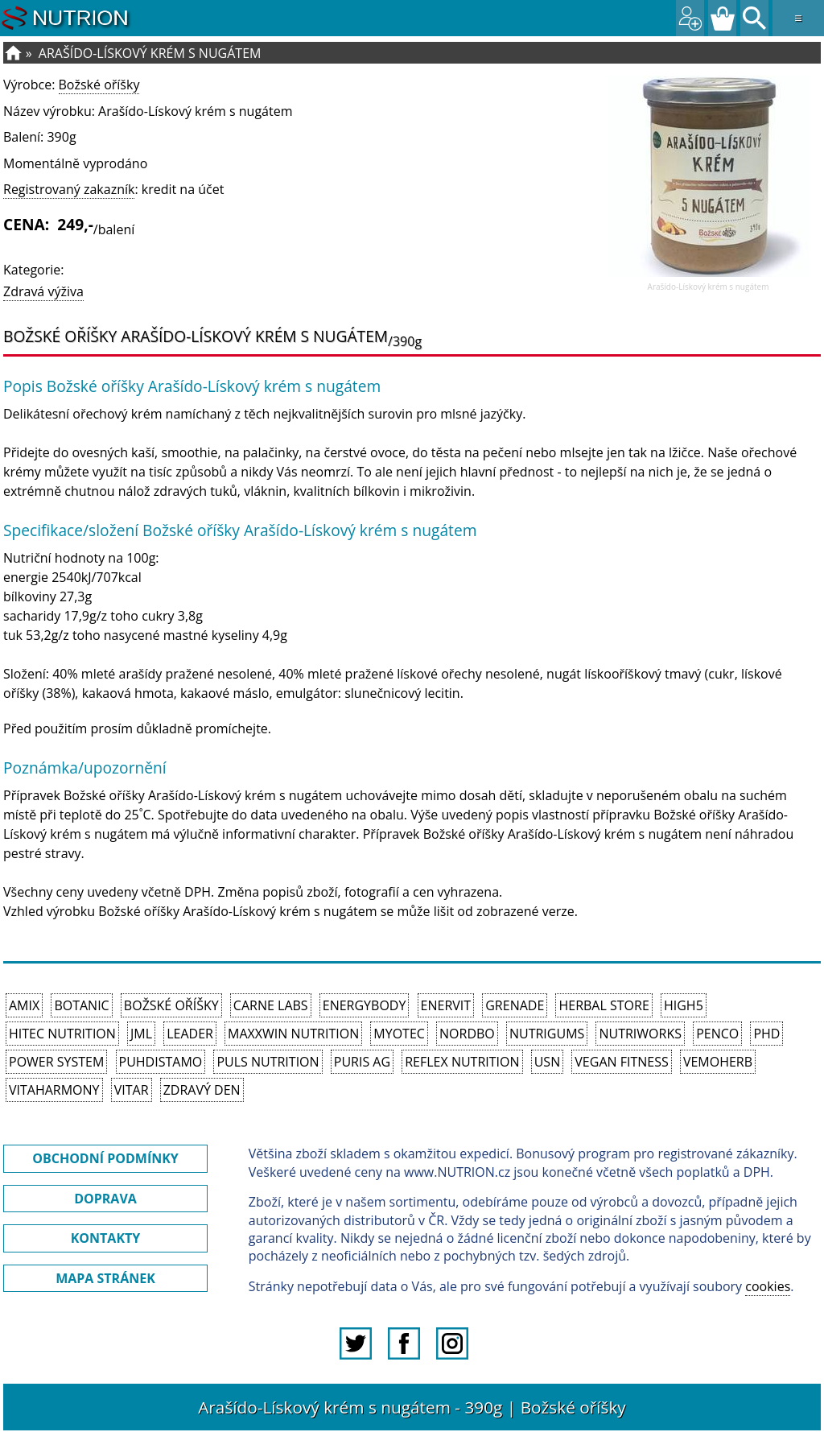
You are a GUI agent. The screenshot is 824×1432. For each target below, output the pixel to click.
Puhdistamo (161, 1062)
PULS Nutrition (267, 1062)
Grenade (514, 1005)
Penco (717, 1033)
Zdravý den (202, 1090)
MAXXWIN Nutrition (293, 1033)
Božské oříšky (99, 84)
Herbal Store (603, 1005)
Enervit (446, 1005)
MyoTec (399, 1033)
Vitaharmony (54, 1090)
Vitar (131, 1090)
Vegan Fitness (621, 1062)
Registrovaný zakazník (68, 189)
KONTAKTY (106, 1238)
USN (547, 1062)
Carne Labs (270, 1005)
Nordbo (467, 1033)
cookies (767, 1286)
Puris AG (362, 1062)
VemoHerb (717, 1062)
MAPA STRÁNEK (105, 1278)
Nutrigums (546, 1033)
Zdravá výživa (43, 291)
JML (141, 1033)
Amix (24, 1005)
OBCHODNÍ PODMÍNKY (105, 1158)
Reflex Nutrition (462, 1062)
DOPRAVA (105, 1198)
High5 (683, 1005)
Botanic (81, 1005)
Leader (190, 1033)
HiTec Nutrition (62, 1033)
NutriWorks (640, 1033)
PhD (766, 1033)
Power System (56, 1062)
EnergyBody (364, 1005)
